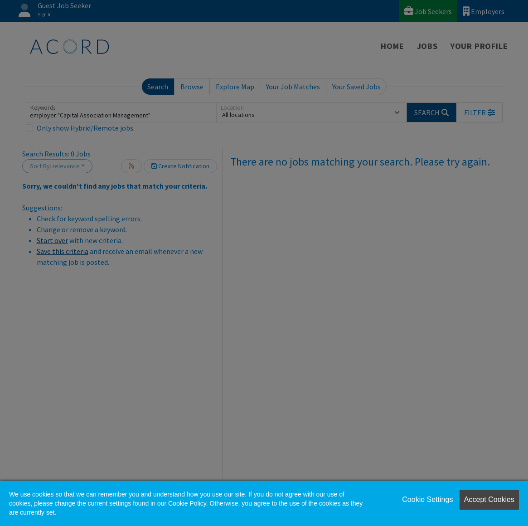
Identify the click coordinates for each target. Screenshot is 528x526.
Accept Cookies (489, 499)
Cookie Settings (427, 499)
